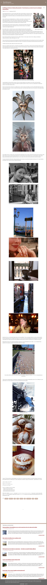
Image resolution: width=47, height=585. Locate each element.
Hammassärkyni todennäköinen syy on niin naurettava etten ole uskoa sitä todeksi (20, 527)
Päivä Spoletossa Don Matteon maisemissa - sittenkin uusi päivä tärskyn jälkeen (19, 548)
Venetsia (36, 498)
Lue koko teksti (41, 535)
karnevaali (21, 498)
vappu (33, 498)
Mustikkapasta (7, 2)
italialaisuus (11, 498)
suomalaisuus (29, 498)
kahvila (18, 498)
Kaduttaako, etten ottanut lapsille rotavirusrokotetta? (14, 570)
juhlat (14, 498)
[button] (43, 8)
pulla (24, 498)
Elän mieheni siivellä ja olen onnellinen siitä (12, 538)
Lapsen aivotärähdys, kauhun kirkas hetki (11, 559)
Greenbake (6, 498)
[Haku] (45, 2)
